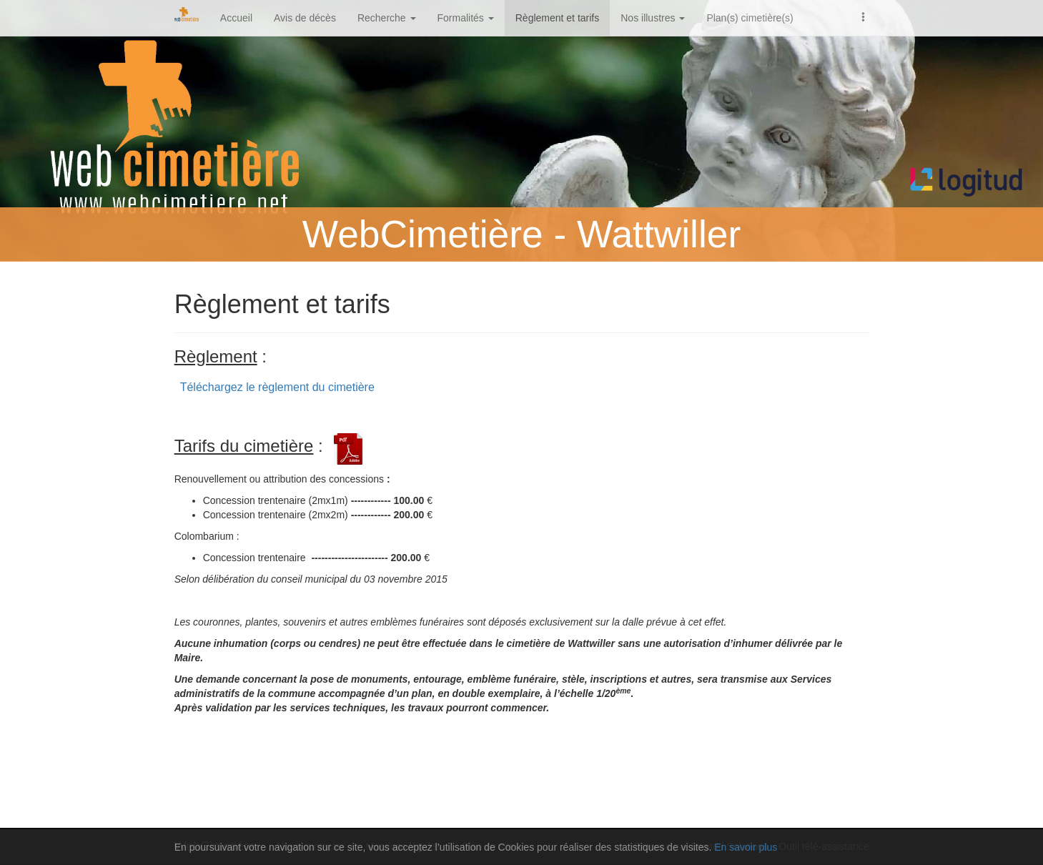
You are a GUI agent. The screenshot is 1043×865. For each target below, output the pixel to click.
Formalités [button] (466, 18)
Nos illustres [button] (653, 18)
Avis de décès (305, 18)
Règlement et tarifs (557, 18)
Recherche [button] (386, 18)
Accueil (236, 18)
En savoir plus (745, 847)
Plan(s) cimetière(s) (749, 18)
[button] (863, 15)
